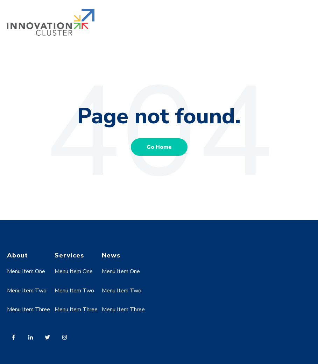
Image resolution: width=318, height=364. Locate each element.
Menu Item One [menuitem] (26, 271)
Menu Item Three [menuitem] (28, 309)
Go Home (159, 147)
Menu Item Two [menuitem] (27, 290)
